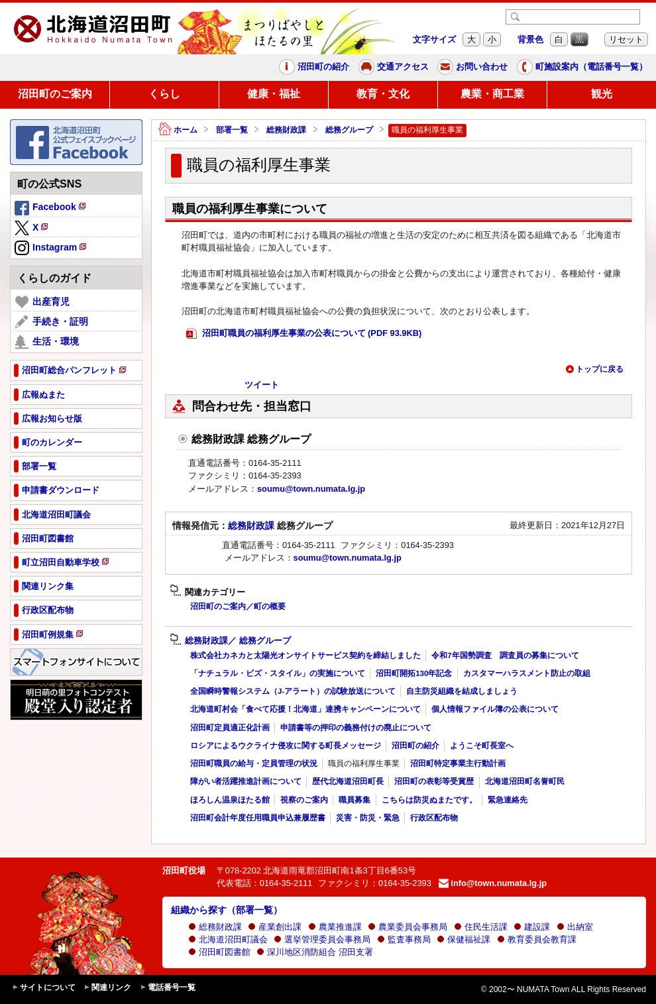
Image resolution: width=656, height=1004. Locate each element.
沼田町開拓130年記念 (414, 673)
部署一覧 (232, 130)
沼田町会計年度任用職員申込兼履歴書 (257, 818)
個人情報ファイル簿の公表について (495, 709)
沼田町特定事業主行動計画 (458, 763)
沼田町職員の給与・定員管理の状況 (253, 763)
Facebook (51, 209)
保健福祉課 (463, 939)
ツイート (262, 385)
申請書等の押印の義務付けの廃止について (355, 728)
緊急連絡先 (507, 800)
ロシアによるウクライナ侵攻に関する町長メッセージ (285, 746)
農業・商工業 (492, 93)
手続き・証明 (51, 322)
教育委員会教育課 (536, 939)
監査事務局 (404, 939)
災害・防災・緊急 (368, 818)
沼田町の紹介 (314, 67)
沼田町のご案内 (55, 93)
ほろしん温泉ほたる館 (230, 800)
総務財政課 (286, 130)
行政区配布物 (434, 818)
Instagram (51, 248)
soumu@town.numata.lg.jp (311, 489)
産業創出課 (274, 927)
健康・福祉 (273, 93)
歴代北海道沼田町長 (348, 781)
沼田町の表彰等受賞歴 (434, 781)
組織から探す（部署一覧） (226, 910)
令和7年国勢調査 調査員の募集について (504, 655)
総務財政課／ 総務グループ (230, 640)
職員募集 (354, 800)
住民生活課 (481, 927)
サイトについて (44, 988)
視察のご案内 (304, 800)
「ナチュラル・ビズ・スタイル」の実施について (277, 673)
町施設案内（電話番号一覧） (582, 67)
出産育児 (42, 302)
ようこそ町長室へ (482, 746)
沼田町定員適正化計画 (230, 728)
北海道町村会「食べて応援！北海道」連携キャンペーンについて (305, 709)
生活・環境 (47, 342)
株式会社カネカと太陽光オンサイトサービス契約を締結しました (305, 655)
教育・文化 (383, 93)
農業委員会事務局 (407, 927)
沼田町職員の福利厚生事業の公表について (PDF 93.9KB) (303, 333)
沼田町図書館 (219, 952)
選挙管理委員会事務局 (322, 939)
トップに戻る (594, 369)
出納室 (575, 927)
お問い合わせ (472, 67)
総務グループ (349, 130)
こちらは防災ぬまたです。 (429, 800)
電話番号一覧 (167, 988)
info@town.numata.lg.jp (493, 883)
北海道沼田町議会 (228, 939)
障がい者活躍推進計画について (245, 781)
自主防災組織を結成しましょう (462, 691)
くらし (164, 93)
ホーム (177, 130)
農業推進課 (335, 927)
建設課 (532, 927)
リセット (626, 39)
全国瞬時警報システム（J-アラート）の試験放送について (293, 691)
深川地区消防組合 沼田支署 (314, 952)
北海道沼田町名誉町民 (525, 781)
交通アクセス (393, 67)
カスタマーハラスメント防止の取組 (526, 673)
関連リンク (107, 988)
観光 (601, 93)
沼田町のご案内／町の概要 (238, 606)
